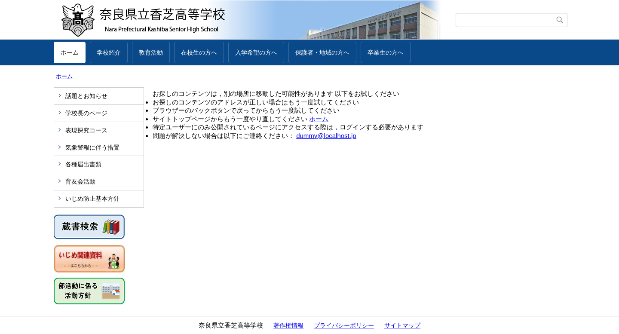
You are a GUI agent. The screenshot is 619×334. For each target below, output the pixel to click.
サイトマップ (402, 325)
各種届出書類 (83, 164)
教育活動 (151, 52)
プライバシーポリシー (344, 325)
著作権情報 (288, 325)
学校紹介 (109, 52)
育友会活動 (80, 181)
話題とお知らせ (86, 95)
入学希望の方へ (256, 52)
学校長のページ (86, 113)
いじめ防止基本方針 (92, 198)
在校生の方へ (199, 52)
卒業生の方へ (386, 52)
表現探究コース (86, 130)
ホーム (70, 52)
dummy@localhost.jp (326, 135)
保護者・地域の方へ (322, 52)
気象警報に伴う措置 (92, 147)
